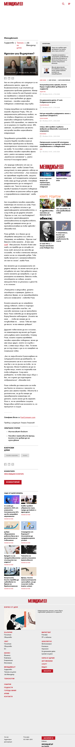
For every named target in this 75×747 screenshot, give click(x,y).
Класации (45, 646)
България (8, 632)
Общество (8, 637)
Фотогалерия (47, 644)
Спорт (44, 664)
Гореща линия (10, 690)
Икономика (8, 663)
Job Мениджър (9, 674)
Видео (44, 667)
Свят (6, 641)
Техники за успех (10, 672)
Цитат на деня (47, 654)
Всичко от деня (11, 607)
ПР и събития (46, 637)
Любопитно (47, 641)
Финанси (7, 655)
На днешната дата (48, 651)
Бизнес (7, 653)
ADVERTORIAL (46, 43)
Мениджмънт (11, 38)
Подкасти (8, 687)
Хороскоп (45, 649)
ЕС (5, 649)
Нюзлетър (47, 671)
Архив (6, 693)
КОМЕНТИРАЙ (12, 482)
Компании (7, 658)
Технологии (9, 678)
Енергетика (8, 660)
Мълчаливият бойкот (18, 431)
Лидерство (8, 669)
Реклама (44, 634)
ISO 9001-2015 (27, 739)
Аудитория (7, 739)
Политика (7, 634)
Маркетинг (46, 632)
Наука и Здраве (48, 658)
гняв (6, 244)
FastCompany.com (27, 417)
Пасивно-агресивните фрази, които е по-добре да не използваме (21, 438)
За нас (6, 737)
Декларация (8, 742)
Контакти (8, 696)
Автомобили (47, 661)
